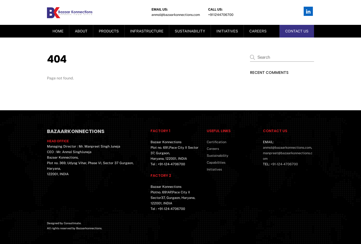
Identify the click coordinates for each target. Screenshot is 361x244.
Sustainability (190, 31)
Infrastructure (146, 31)
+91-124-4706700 (284, 164)
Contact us (297, 31)
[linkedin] (308, 11)
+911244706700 (220, 15)
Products (109, 31)
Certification (216, 142)
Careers (258, 31)
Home (58, 31)
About (81, 31)
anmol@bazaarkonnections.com (287, 147)
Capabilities (216, 162)
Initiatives (227, 31)
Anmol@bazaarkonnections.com (175, 15)
